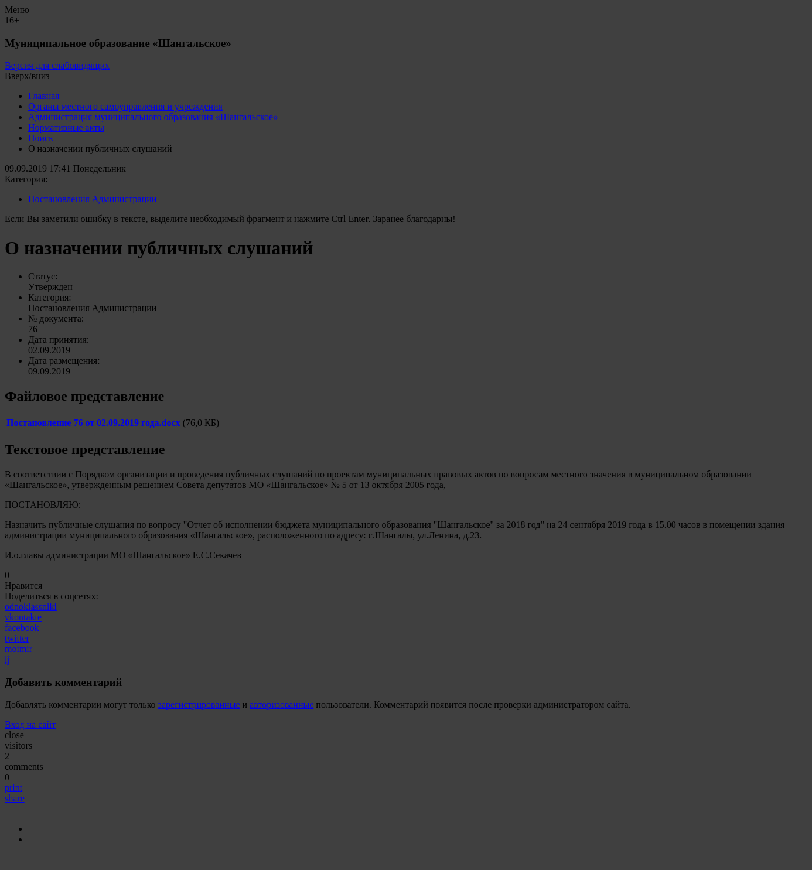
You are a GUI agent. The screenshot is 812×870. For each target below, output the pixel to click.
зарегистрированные (199, 704)
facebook (22, 628)
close (14, 735)
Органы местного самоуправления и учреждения (125, 106)
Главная (44, 96)
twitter (17, 638)
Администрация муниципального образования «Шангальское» (153, 117)
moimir (18, 649)
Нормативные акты (66, 127)
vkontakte (23, 617)
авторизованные (281, 704)
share (15, 798)
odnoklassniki (31, 607)
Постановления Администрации (92, 199)
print (13, 788)
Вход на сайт (30, 724)
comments (24, 767)
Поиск (40, 138)
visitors (18, 745)
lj (7, 659)
